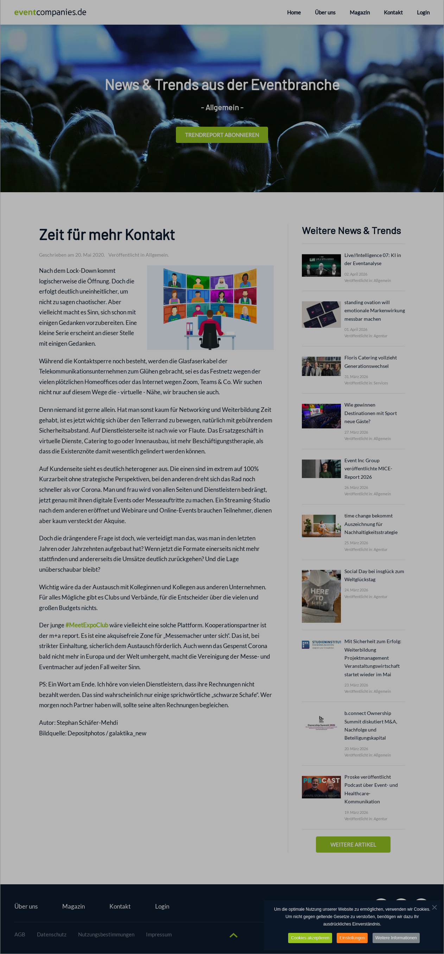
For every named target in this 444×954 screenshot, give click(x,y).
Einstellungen (352, 937)
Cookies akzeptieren (310, 937)
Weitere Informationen (396, 937)
